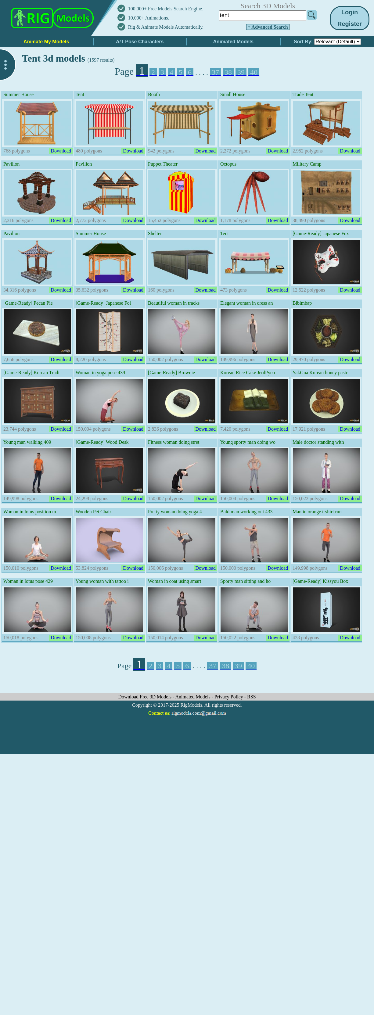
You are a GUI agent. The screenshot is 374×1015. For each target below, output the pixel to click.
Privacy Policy (229, 696)
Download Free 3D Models (145, 696)
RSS (251, 696)
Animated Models (193, 696)
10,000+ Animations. (148, 17)
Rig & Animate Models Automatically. (165, 27)
